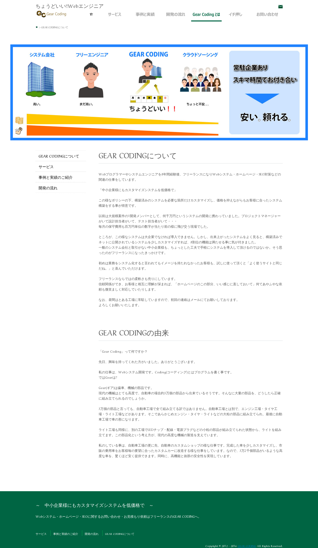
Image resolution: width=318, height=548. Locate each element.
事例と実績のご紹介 (145, 16)
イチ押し (237, 16)
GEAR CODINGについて (206, 16)
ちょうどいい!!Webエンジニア (70, 5)
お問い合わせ (280, 6)
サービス (115, 16)
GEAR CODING (247, 546)
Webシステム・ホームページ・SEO (91, 16)
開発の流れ (176, 16)
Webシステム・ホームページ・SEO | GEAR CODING (52, 13)
